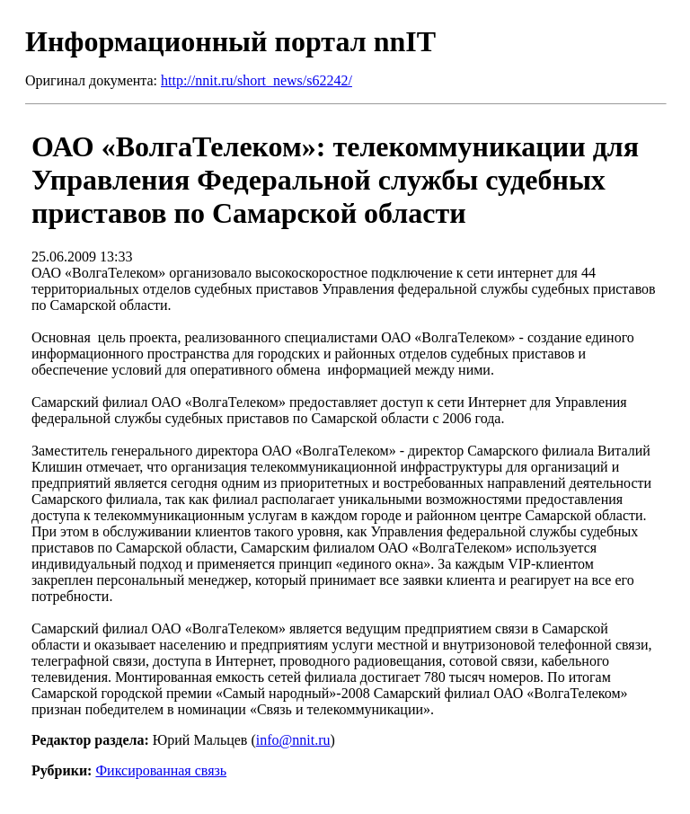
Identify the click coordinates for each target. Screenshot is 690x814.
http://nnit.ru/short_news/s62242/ (256, 80)
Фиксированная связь (160, 770)
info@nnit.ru (293, 740)
